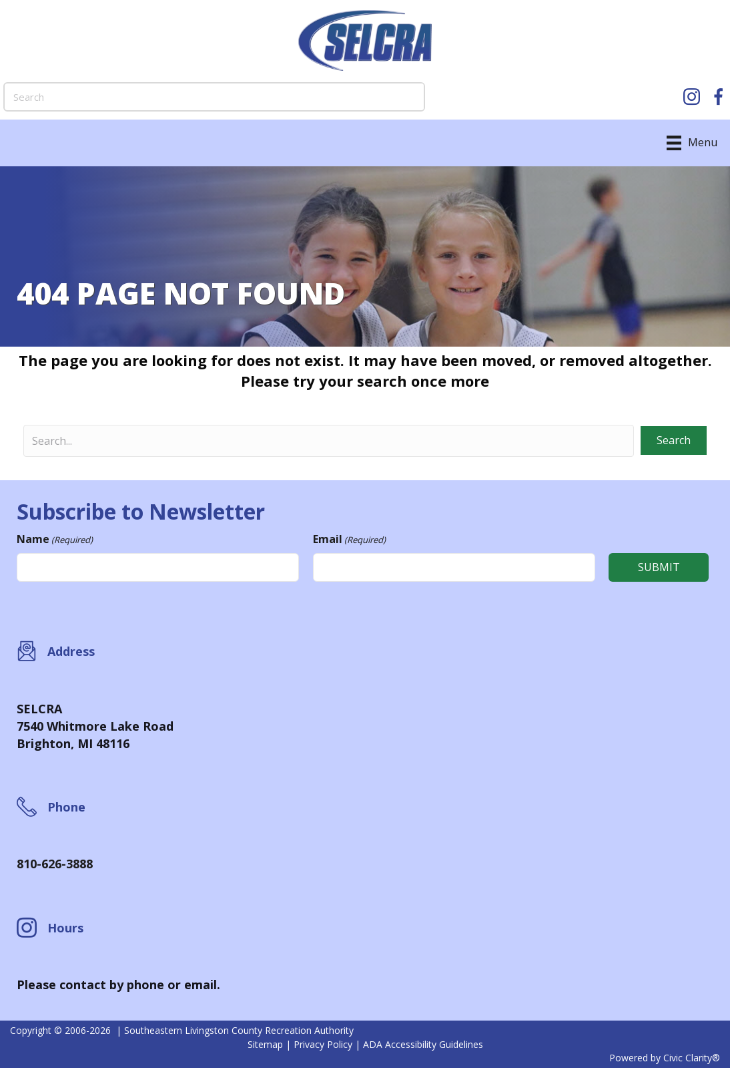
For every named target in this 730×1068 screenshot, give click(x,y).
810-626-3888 (55, 864)
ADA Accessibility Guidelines (423, 1044)
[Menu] (692, 143)
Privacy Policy (323, 1044)
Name (55, 539)
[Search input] (328, 441)
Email (349, 539)
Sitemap (265, 1044)
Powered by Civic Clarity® (664, 1057)
